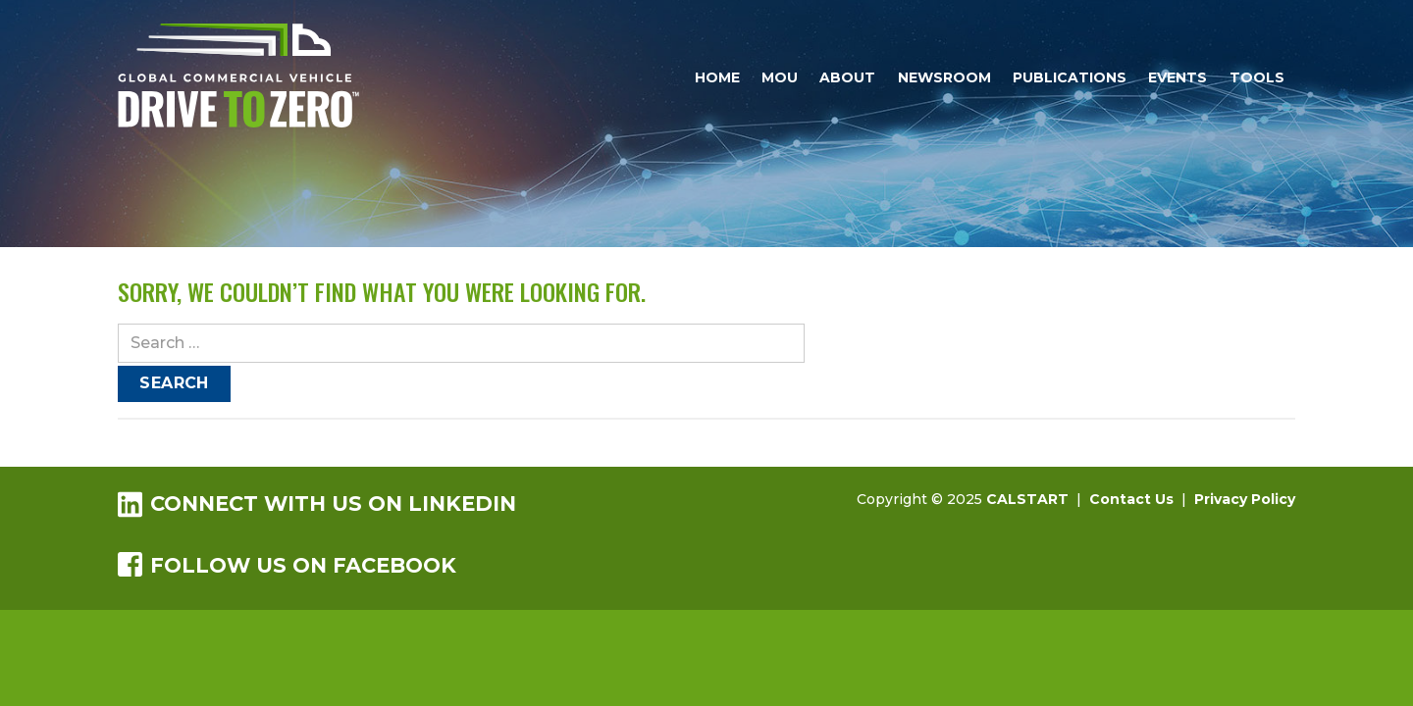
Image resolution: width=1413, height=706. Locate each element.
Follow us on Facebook (287, 565)
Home (717, 77)
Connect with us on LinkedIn (317, 503)
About (847, 77)
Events (1177, 77)
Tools (1257, 77)
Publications (1069, 77)
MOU (779, 77)
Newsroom (944, 77)
